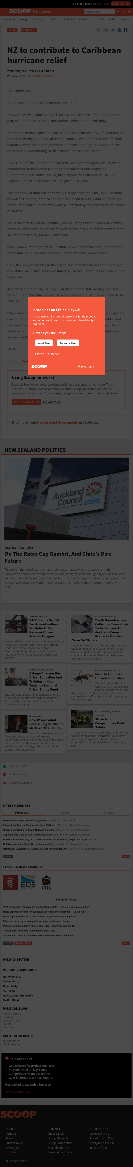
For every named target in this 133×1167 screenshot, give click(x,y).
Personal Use (68, 343)
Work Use (44, 343)
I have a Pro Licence (47, 354)
